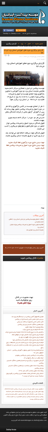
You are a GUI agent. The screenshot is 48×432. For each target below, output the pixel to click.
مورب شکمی (17, 394)
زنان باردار (25, 391)
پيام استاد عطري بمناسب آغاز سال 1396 (30, 371)
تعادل (33, 389)
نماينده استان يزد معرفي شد (35, 230)
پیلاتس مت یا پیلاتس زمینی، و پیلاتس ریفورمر (29, 355)
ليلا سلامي (23, 394)
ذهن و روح (35, 391)
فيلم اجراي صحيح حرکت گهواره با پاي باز (31, 337)
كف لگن (29, 394)
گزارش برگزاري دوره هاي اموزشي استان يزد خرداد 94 (23, 51)
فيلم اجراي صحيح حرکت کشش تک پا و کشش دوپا (28, 340)
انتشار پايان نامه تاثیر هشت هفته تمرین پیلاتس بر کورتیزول (24, 373)
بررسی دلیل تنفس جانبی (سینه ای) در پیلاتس (29, 319)
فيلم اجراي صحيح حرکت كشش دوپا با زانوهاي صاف (27, 335)
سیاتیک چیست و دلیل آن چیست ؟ (32, 376)
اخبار (29, 44)
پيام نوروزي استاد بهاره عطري (34, 327)
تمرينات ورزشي (27, 389)
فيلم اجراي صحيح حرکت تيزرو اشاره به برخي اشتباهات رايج (24, 342)
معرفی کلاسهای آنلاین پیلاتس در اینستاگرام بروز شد (27, 317)
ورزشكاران (36, 399)
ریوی (30, 391)
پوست (31, 399)
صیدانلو (20, 391)
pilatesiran (8, 389)
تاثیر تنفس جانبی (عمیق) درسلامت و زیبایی (30, 322)
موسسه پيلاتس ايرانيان (28, 396)
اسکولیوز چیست (39, 389)
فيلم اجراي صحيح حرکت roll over (33, 329)
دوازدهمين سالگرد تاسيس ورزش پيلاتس (30, 324)
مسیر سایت (39, 44)
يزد (22, 44)
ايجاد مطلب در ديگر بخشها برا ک (33, 358)
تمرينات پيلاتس (18, 389)
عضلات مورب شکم (36, 394)
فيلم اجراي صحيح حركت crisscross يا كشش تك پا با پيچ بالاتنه (24, 332)
